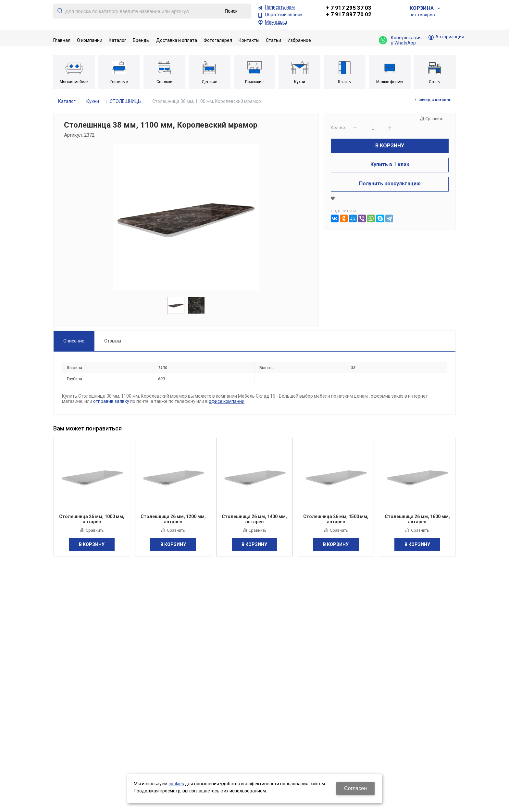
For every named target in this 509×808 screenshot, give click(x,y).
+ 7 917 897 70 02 (348, 14)
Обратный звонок (284, 14)
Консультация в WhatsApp (400, 40)
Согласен (355, 788)
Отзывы (112, 340)
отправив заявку (111, 401)
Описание (73, 340)
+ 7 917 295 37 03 (348, 8)
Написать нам (280, 7)
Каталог (67, 101)
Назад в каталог (434, 99)
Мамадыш (276, 22)
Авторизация (449, 36)
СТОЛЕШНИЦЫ (126, 101)
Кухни (92, 101)
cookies (176, 783)
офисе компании (226, 401)
